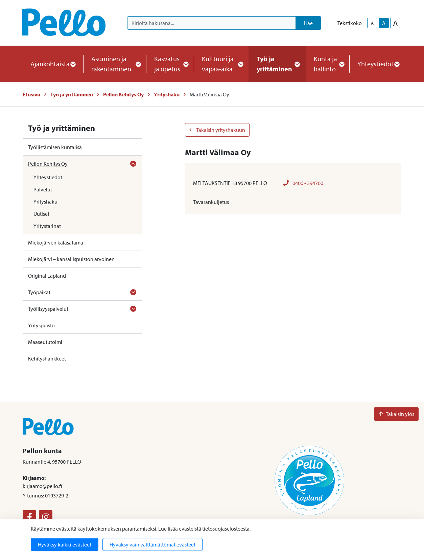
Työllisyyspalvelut (48, 308)
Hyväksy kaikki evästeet (64, 544)
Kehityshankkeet (47, 358)
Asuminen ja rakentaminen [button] (114, 63)
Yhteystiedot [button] (378, 64)
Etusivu (31, 94)
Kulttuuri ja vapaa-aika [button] (221, 63)
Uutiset (41, 213)
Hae (308, 23)
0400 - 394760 (303, 183)
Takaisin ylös (396, 414)
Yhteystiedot (47, 177)
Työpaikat (39, 292)
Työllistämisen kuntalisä (55, 147)
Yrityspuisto (41, 325)
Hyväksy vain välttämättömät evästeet (152, 544)
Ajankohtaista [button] (52, 64)
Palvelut (42, 189)
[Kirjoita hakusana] (211, 23)
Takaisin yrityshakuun (217, 129)
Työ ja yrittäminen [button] (277, 63)
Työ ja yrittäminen (71, 94)
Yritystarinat (47, 226)
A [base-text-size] (383, 23)
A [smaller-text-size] (372, 23)
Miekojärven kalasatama (55, 242)
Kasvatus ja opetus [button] (170, 63)
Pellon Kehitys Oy (123, 94)
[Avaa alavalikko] (133, 164)
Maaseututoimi (45, 342)
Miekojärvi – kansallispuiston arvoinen (71, 259)
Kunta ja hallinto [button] (327, 63)
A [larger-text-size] (395, 23)
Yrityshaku (167, 94)
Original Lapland (47, 275)
